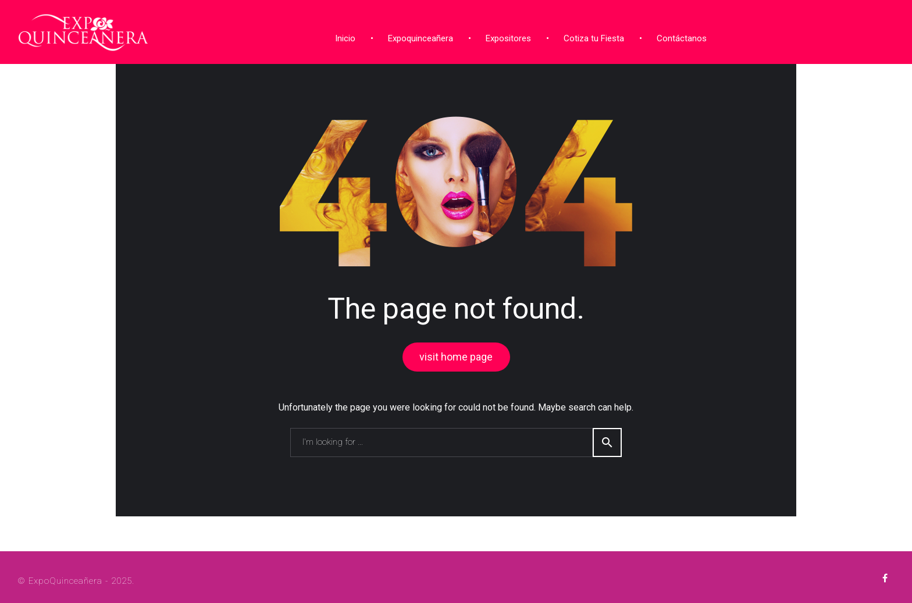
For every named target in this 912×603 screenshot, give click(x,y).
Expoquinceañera (418, 36)
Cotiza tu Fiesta (591, 36)
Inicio (343, 36)
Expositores (506, 36)
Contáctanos (679, 36)
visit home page (456, 355)
